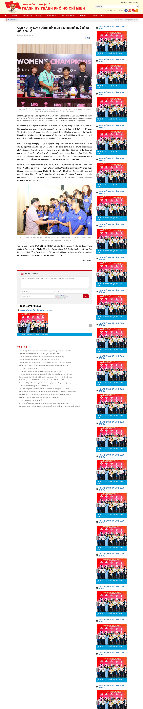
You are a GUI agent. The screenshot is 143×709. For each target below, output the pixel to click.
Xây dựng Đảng (26, 15)
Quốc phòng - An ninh (68, 15)
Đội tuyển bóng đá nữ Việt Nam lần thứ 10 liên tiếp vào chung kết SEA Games (44, 388)
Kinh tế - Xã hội (51, 15)
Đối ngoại (83, 15)
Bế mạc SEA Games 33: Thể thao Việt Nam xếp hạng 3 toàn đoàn (40, 371)
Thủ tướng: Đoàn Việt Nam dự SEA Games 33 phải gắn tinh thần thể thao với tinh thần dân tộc (49, 406)
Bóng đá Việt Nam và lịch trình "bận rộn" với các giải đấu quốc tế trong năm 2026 (45, 351)
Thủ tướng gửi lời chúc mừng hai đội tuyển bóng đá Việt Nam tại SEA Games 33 (45, 394)
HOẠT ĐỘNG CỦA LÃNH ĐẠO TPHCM (36, 310)
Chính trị (14, 15)
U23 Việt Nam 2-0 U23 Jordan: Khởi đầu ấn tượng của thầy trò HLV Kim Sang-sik (45, 362)
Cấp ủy (38, 15)
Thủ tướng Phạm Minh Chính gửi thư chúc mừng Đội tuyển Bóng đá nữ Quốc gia (45, 383)
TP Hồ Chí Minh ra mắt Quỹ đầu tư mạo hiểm (33, 335)
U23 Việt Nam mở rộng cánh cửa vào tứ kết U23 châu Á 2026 (39, 359)
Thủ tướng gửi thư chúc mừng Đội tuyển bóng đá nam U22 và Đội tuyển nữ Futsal (45, 377)
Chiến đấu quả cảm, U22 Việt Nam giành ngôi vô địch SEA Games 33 (41, 380)
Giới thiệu (124, 2)
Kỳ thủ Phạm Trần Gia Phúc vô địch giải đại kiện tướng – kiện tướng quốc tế (43, 365)
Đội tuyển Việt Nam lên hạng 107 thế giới (32, 368)
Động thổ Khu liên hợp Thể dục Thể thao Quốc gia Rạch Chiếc (39, 354)
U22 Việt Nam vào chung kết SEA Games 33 (33, 386)
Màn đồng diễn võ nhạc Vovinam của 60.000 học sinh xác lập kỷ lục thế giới (43, 403)
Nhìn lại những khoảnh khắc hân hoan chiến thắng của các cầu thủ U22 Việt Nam (45, 374)
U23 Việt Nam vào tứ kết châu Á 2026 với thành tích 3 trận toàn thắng (41, 356)
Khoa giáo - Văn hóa (97, 15)
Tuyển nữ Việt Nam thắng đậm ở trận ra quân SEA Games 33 (39, 397)
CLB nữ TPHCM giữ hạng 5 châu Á (30, 400)
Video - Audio (133, 2)
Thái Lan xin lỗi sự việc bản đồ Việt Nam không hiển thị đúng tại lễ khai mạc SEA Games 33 (48, 391)
